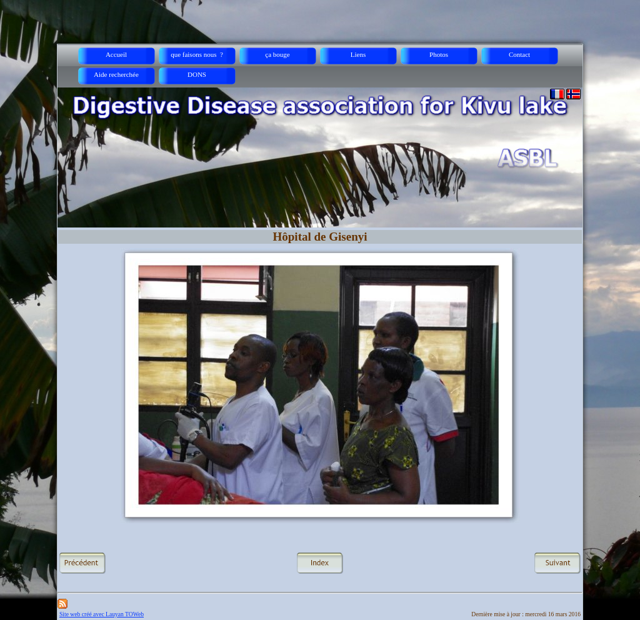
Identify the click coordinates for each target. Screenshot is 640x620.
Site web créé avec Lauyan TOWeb (101, 614)
